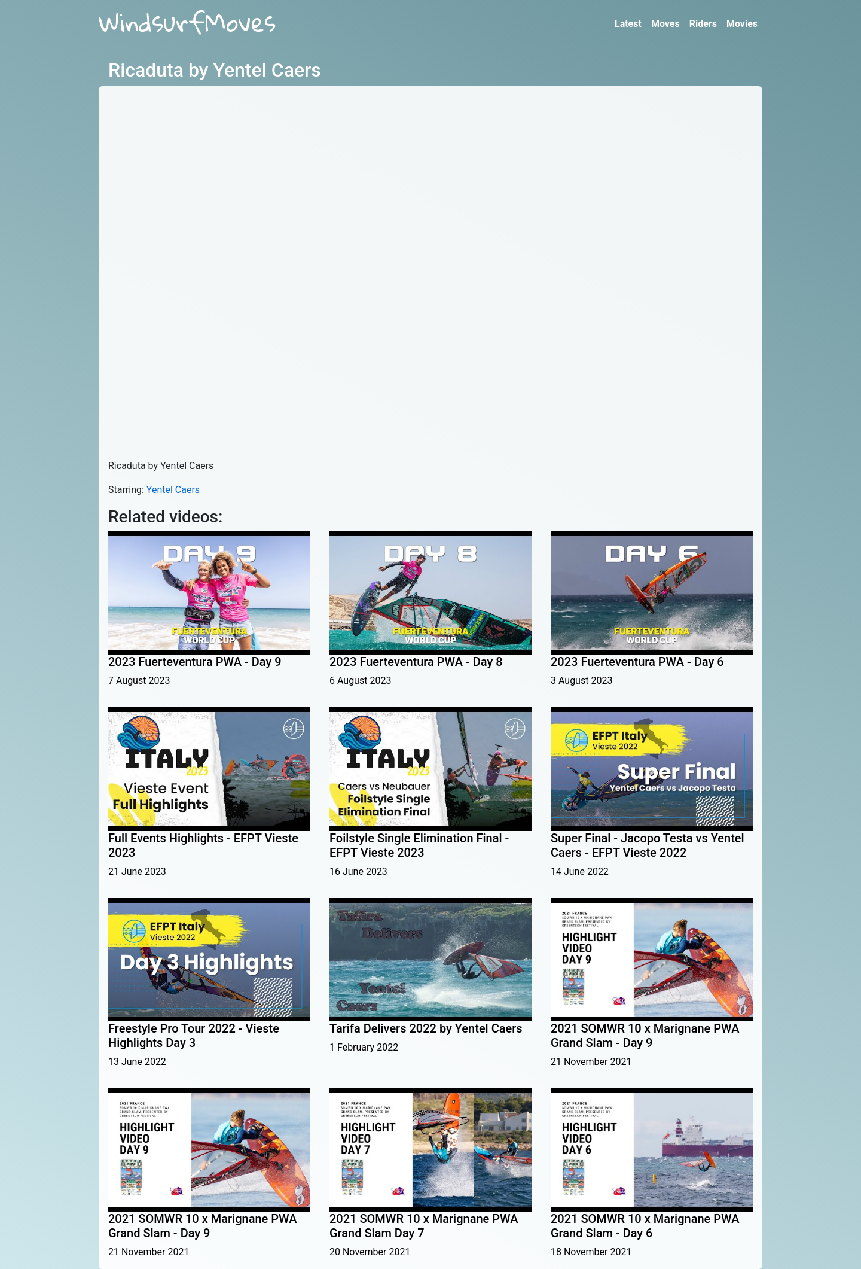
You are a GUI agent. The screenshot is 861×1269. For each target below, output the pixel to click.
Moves (665, 23)
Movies (742, 23)
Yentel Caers (173, 489)
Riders (703, 23)
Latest (628, 23)
